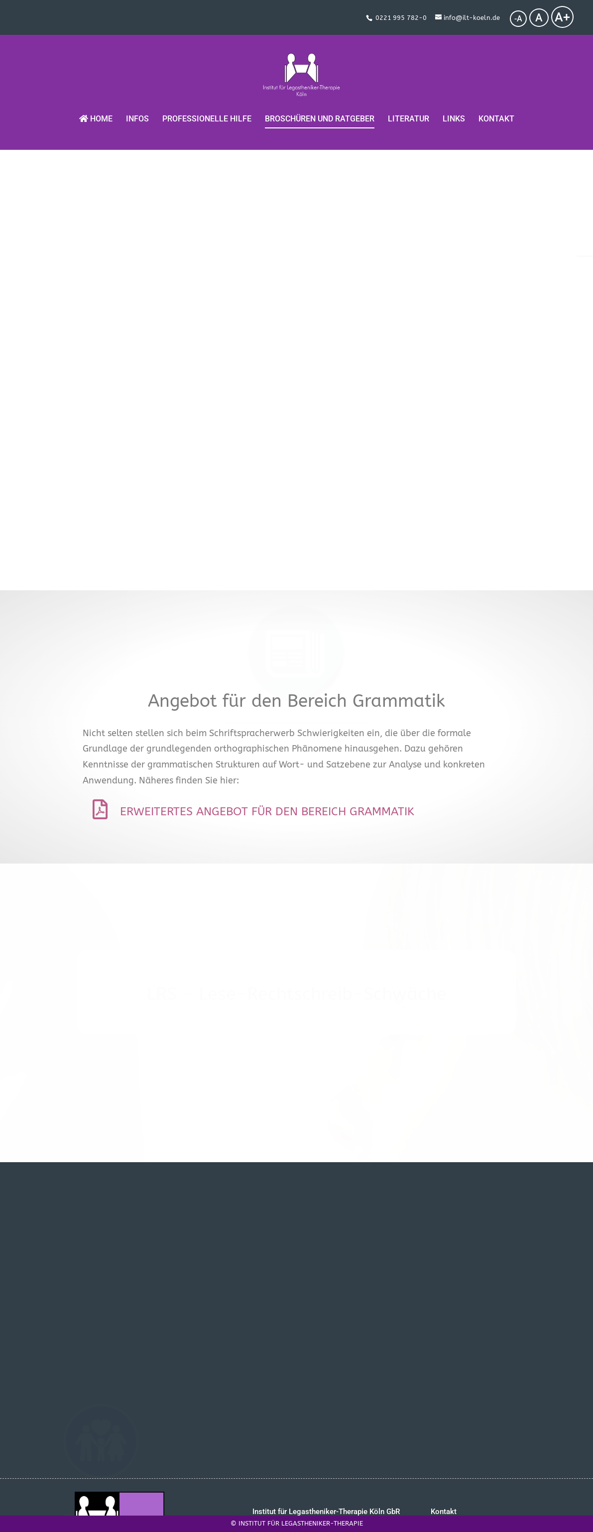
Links (454, 109)
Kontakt (496, 109)
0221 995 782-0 (401, 17)
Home (96, 109)
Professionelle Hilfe (206, 109)
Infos (137, 109)
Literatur (408, 109)
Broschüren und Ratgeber (319, 109)
